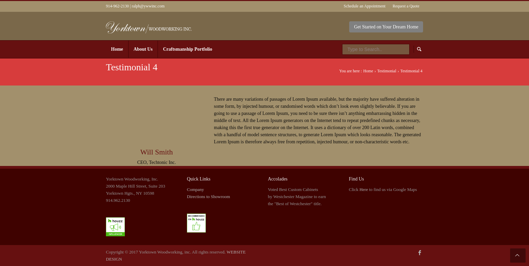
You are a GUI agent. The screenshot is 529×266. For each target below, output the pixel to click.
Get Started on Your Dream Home (386, 26)
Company (195, 189)
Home (368, 71)
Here (363, 189)
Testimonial (386, 71)
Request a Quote (406, 6)
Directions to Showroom (208, 196)
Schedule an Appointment (365, 6)
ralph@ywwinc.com (148, 6)
